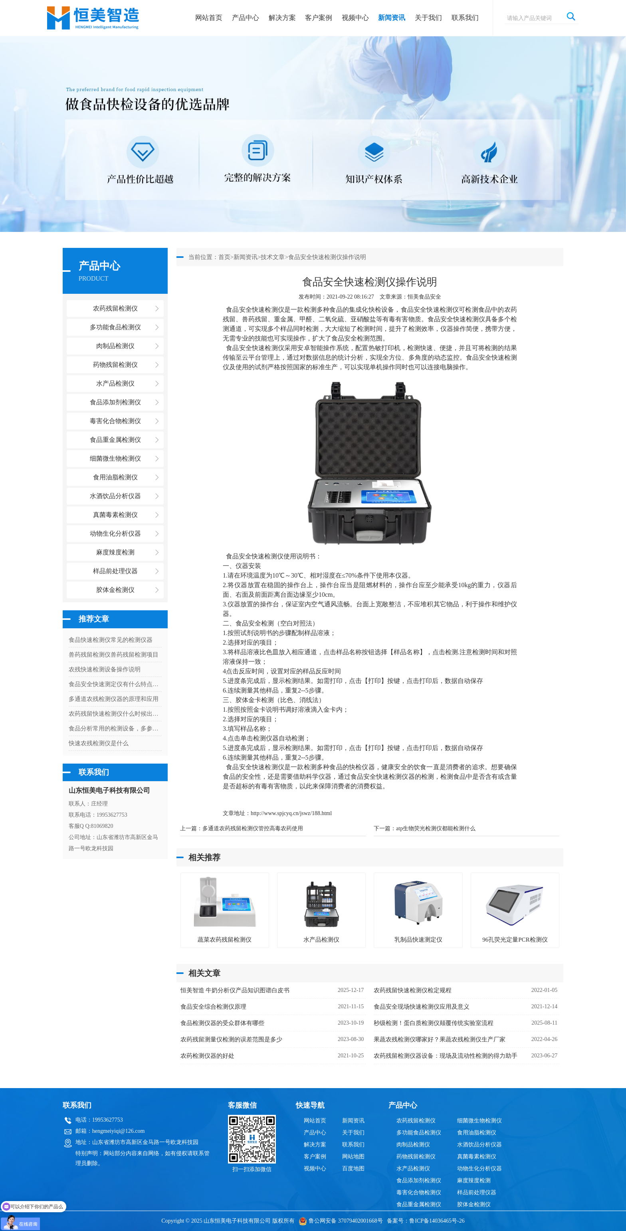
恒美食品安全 (424, 297)
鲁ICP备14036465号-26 (436, 1221)
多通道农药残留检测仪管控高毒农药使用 (252, 828)
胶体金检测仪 (115, 589)
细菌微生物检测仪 (479, 1121)
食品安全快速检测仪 (254, 309)
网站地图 (353, 1157)
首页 (224, 257)
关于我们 (428, 18)
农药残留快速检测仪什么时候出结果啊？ (115, 713)
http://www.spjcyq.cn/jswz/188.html (291, 813)
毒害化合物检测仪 (418, 1192)
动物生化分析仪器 (479, 1169)
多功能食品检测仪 (418, 1133)
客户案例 (318, 18)
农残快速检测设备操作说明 (105, 669)
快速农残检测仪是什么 (99, 743)
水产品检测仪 (413, 1169)
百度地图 (353, 1169)
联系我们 (465, 18)
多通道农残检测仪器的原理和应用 (113, 699)
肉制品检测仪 (413, 1145)
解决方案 (282, 18)
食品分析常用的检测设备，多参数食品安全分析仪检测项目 (115, 728)
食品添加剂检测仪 (418, 1181)
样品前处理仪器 (476, 1192)
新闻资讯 (391, 18)
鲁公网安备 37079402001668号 (341, 1221)
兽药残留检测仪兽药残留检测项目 (113, 654)
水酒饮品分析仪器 (479, 1145)
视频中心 (355, 18)
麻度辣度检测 (474, 1181)
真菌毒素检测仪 (476, 1157)
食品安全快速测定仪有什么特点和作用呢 (115, 684)
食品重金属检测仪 (418, 1204)
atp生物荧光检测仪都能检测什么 (435, 828)
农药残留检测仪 (416, 1121)
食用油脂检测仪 (476, 1133)
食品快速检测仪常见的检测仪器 (111, 640)
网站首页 (208, 18)
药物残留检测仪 (416, 1157)
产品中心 (245, 18)
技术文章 (273, 257)
